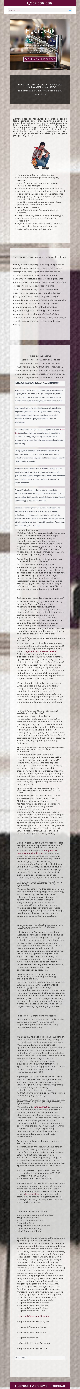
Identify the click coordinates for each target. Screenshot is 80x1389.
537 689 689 (41, 3)
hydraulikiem (32, 1194)
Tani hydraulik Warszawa (27, 257)
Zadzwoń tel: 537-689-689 (41, 59)
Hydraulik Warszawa (40, 33)
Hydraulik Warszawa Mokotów (34, 1316)
